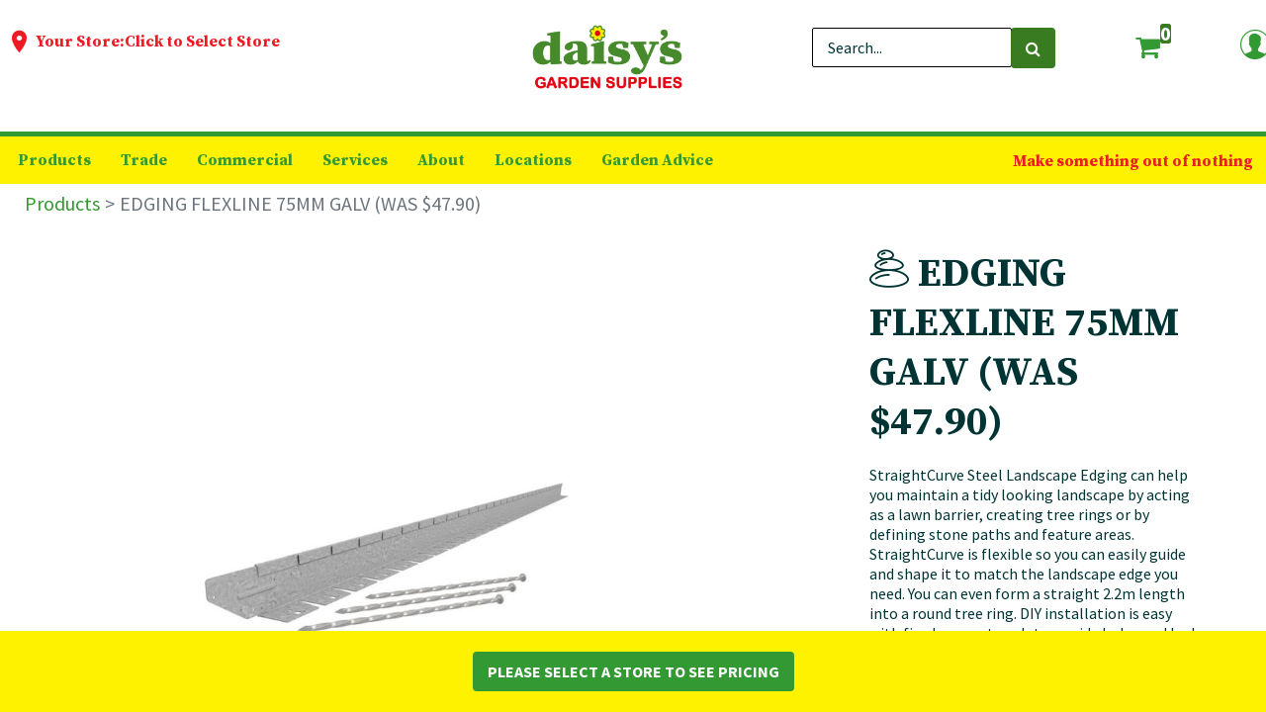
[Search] (1033, 48)
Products (62, 203)
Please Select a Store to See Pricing (633, 671)
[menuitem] (54, 160)
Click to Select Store (202, 41)
